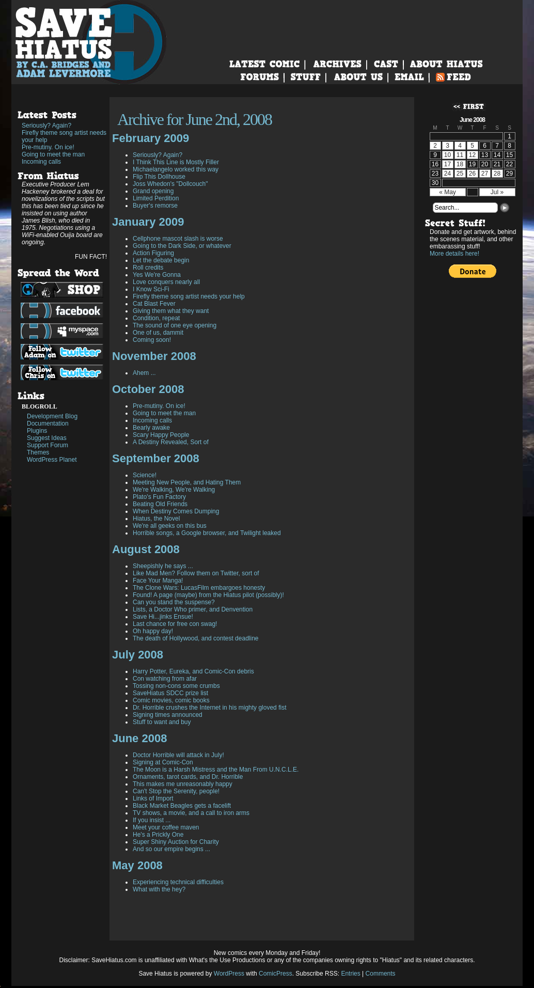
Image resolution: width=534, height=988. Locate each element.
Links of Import (153, 798)
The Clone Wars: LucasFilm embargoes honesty (199, 587)
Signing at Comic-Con (163, 762)
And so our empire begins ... (171, 849)
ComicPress (275, 973)
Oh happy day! (153, 631)
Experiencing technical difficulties (178, 882)
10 (447, 155)
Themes (38, 452)
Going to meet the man (53, 154)
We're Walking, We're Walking (174, 489)
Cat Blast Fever (154, 303)
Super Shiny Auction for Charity (176, 841)
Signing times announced (167, 714)
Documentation (48, 423)
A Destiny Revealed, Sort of (171, 442)
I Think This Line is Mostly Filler (176, 162)
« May (447, 192)
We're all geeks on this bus (170, 525)
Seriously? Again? (46, 125)
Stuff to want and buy (162, 722)
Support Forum (47, 445)
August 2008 (146, 549)
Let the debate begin (161, 260)
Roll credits (148, 267)
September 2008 (155, 458)
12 (472, 155)
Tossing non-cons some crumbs (176, 685)
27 (484, 173)
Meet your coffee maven (166, 827)
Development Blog (52, 416)
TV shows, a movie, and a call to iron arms (191, 813)
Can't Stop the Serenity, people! (176, 791)
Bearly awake (151, 427)
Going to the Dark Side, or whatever (182, 245)
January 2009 (148, 221)
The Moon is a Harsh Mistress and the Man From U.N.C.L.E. (216, 769)
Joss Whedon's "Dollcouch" (170, 183)
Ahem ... (144, 373)
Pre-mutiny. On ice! (48, 147)
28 (497, 173)
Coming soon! (152, 339)
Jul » (497, 192)
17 (447, 164)
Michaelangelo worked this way (175, 169)
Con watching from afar (165, 678)
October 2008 (148, 389)
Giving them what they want (171, 311)
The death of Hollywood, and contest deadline (196, 638)
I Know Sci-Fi (151, 289)
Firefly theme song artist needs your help (64, 136)
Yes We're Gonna (157, 274)
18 (460, 164)
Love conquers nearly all (166, 282)
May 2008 (137, 865)
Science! (144, 475)
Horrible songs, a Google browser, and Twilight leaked (207, 533)
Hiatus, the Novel (156, 518)
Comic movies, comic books (171, 700)
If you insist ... (151, 820)
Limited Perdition (156, 198)
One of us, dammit (158, 332)
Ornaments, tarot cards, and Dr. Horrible (188, 776)
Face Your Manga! (158, 580)
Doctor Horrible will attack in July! (178, 755)
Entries (350, 973)
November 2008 (154, 356)
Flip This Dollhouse (159, 176)
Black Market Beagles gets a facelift (182, 805)
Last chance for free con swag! (175, 624)
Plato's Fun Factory (159, 496)
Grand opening (153, 191)
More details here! (454, 253)
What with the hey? (159, 889)
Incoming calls (41, 161)
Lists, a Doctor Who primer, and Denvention (193, 609)
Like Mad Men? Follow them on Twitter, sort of (196, 573)
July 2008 (137, 654)
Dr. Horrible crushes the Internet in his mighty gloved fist (209, 707)
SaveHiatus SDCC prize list (170, 693)
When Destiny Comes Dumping (176, 511)
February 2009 (150, 138)
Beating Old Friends (160, 504)
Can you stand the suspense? (174, 602)
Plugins (37, 430)
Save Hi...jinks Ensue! (163, 616)
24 (447, 173)
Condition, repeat (156, 318)
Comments (381, 973)
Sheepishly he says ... (163, 566)
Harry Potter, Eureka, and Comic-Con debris (193, 671)
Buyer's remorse (155, 205)
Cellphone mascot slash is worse (178, 238)
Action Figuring (153, 253)
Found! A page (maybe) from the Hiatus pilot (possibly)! (208, 595)
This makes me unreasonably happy (182, 784)
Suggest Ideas (47, 438)
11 (460, 155)
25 (460, 173)
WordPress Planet (52, 459)
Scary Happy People (161, 434)
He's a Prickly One (158, 834)
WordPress (229, 973)
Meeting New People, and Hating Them (187, 482)
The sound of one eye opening (174, 325)
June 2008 (139, 738)
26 (472, 173)
